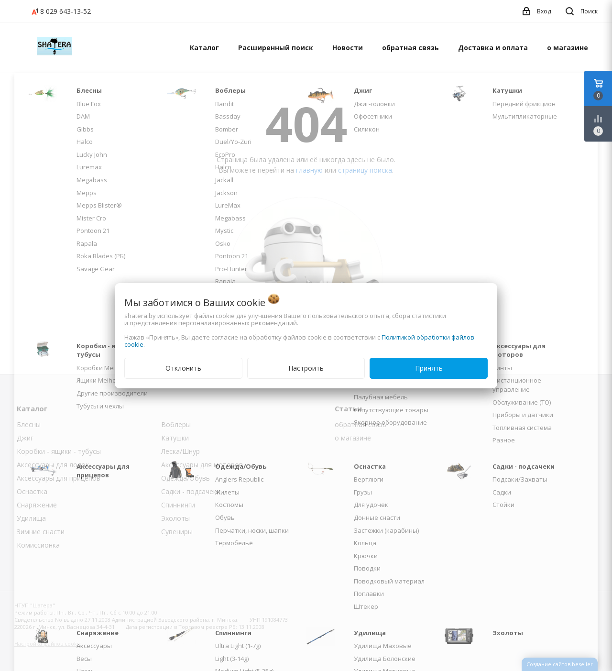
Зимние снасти (41, 531)
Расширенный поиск (275, 47)
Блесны (29, 424)
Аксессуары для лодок (53, 464)
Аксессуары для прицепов (58, 478)
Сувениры (177, 531)
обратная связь (410, 47)
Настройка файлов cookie (48, 643)
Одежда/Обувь (185, 478)
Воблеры (176, 424)
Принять (429, 368)
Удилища (31, 518)
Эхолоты (175, 518)
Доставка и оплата (493, 47)
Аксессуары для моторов (202, 464)
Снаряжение (37, 504)
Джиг (25, 437)
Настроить (306, 368)
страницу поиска (365, 170)
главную (309, 170)
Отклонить (183, 368)
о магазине (567, 47)
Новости (347, 47)
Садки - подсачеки (190, 491)
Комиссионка (38, 545)
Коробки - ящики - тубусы (59, 451)
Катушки (175, 437)
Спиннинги (178, 504)
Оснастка (32, 491)
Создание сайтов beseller (559, 664)
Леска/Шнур (180, 451)
